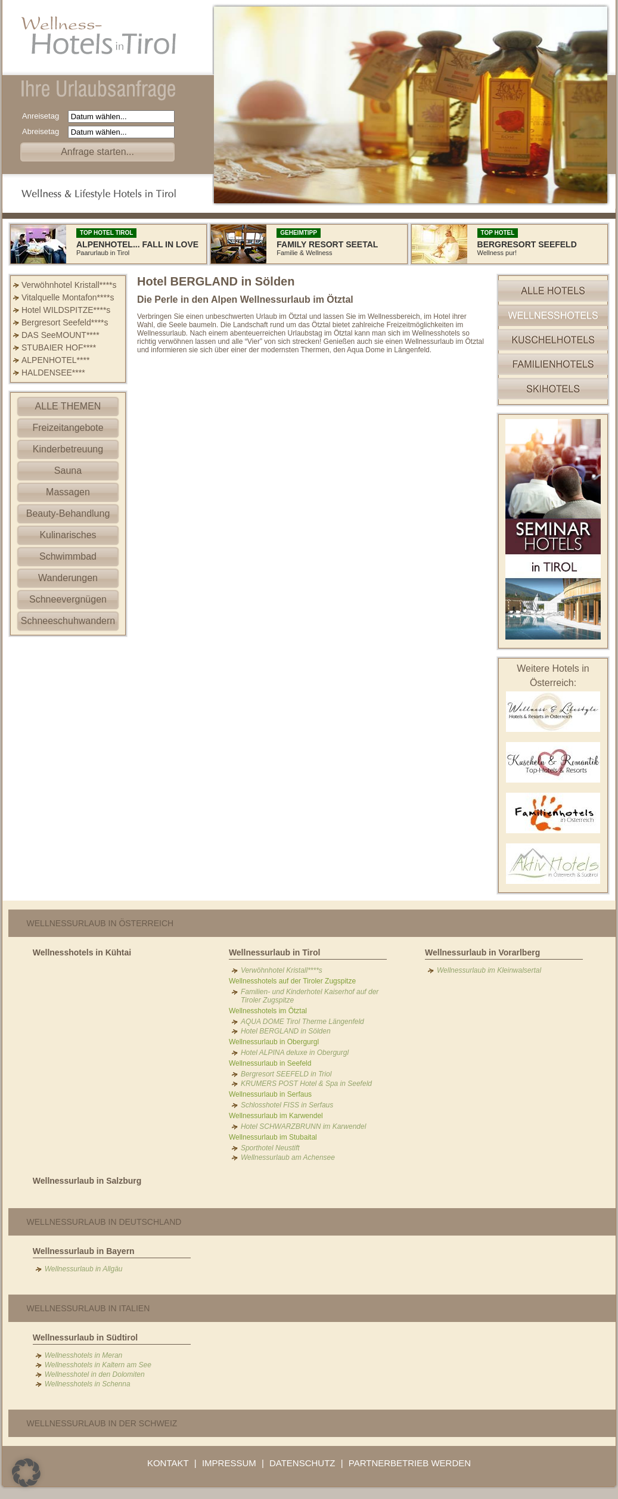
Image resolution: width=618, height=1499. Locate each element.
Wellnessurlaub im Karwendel (276, 1116)
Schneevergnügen (68, 599)
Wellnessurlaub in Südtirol (85, 1337)
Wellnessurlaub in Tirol (275, 952)
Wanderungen (68, 578)
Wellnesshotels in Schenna (88, 1384)
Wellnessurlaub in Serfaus (270, 1094)
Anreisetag (44, 115)
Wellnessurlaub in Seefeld (270, 1063)
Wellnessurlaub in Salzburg (87, 1180)
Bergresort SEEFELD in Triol (286, 1074)
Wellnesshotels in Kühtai (82, 952)
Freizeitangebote (67, 428)
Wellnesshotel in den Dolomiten (95, 1374)
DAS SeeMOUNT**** (60, 335)
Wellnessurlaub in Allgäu (84, 1269)
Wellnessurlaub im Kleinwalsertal (489, 970)
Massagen (68, 492)
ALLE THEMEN (68, 406)
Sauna (68, 470)
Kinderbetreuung (68, 449)
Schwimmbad (68, 556)
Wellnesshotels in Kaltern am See (98, 1365)
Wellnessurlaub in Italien (88, 1308)
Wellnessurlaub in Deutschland (104, 1222)
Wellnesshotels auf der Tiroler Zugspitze (292, 981)
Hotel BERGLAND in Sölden (286, 1031)
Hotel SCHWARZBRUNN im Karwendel (304, 1126)
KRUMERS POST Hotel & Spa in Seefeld (306, 1083)
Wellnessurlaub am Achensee (288, 1157)
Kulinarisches (67, 535)
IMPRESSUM (229, 1463)
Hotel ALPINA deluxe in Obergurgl (295, 1052)
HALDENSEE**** (53, 372)
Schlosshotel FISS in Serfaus (287, 1105)
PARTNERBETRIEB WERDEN (410, 1463)
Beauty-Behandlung (68, 513)
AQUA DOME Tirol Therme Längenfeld (302, 1021)
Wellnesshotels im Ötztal (268, 1011)
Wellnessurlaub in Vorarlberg (482, 952)
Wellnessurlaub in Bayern (84, 1251)
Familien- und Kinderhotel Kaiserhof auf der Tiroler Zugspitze (309, 996)
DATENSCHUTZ (302, 1463)
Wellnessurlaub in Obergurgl (274, 1042)
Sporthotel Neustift (270, 1148)
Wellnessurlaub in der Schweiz (102, 1423)
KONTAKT (168, 1463)
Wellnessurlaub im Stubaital (273, 1137)
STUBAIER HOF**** (58, 347)
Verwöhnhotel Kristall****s (69, 285)
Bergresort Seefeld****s (64, 322)
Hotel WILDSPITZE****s (65, 310)
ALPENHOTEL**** (55, 360)
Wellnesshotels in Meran (84, 1355)
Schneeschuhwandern (68, 621)
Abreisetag (44, 131)
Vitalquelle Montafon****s (67, 297)
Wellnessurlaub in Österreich (100, 923)
